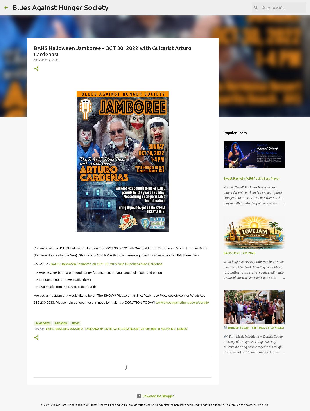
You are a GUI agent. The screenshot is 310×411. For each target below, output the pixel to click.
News (75, 323)
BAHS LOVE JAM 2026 (239, 253)
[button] (36, 69)
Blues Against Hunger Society (60, 7)
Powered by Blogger (155, 396)
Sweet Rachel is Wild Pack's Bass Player (252, 178)
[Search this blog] (283, 7)
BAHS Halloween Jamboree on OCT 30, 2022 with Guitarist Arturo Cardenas (106, 264)
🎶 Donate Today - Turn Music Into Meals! (254, 327)
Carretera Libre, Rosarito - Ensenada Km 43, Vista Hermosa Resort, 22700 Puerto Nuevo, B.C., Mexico (116, 328)
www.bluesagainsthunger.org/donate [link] (182, 302)
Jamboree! (43, 323)
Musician (61, 323)
